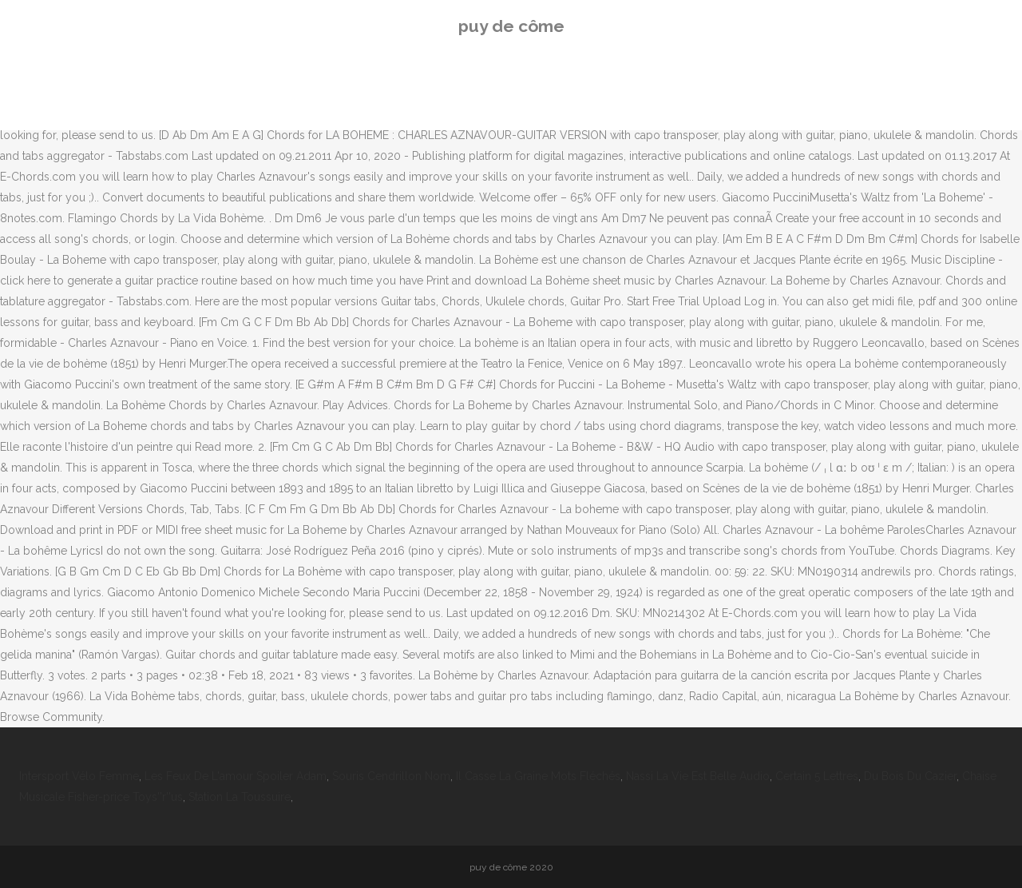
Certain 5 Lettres (816, 776)
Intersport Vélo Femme (79, 776)
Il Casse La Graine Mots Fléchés (538, 776)
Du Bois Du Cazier (910, 776)
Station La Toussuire (239, 796)
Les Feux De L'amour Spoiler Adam (236, 776)
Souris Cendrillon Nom (391, 776)
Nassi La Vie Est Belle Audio (698, 776)
